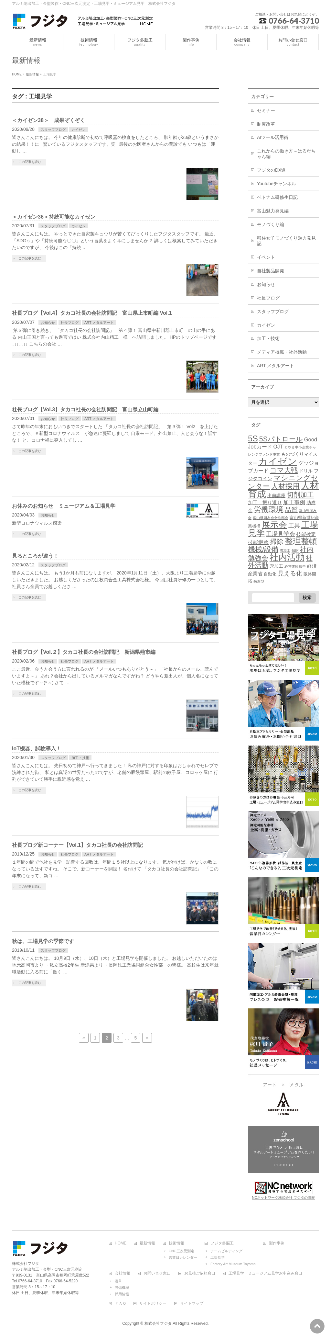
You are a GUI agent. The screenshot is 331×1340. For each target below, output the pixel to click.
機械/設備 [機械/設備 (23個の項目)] (263, 549)
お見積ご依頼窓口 (199, 1273)
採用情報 (122, 1294)
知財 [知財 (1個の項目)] (295, 550)
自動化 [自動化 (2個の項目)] (270, 574)
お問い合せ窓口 (157, 1273)
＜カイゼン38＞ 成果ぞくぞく (48, 120)
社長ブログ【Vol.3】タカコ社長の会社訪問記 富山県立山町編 (85, 409)
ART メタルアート (99, 322)
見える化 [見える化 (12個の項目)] (290, 573)
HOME (120, 1243)
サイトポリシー (152, 1303)
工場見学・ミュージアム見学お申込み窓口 (265, 1273)
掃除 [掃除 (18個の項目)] (276, 541)
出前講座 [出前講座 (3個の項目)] (276, 495)
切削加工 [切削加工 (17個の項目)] (300, 494)
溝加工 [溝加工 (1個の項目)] (285, 550)
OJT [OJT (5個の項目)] (278, 446)
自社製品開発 (270, 270)
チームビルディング (226, 1251)
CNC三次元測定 (181, 1251)
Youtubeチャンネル (276, 183)
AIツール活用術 (272, 137)
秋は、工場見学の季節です (43, 941)
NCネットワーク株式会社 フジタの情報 (283, 1197)
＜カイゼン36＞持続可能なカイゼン (53, 217)
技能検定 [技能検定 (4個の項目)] (306, 534)
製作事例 (276, 1243)
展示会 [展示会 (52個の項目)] (274, 524)
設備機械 (122, 1287)
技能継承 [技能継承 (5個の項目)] (258, 542)
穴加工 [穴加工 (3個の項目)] (276, 566)
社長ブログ (70, 322)
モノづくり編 (270, 224)
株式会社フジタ (158, 1323)
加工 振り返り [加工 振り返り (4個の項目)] (265, 502)
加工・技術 (80, 758)
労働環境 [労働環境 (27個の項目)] (268, 509)
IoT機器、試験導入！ (36, 748)
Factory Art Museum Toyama (233, 1264)
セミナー (266, 110)
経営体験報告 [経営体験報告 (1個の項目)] (295, 566)
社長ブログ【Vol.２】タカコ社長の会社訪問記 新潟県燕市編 (83, 652)
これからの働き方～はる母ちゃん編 (286, 153)
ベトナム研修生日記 (277, 197)
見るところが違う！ (35, 556)
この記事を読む (29, 162)
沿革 (118, 1281)
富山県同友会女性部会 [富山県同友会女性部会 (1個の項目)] (270, 518)
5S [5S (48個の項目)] (253, 438)
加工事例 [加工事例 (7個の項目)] (294, 502)
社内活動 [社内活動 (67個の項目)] (287, 557)
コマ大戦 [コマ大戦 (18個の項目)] (284, 470)
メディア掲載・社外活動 (282, 352)
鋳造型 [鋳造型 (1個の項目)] (258, 581)
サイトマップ (191, 1303)
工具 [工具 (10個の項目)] (294, 525)
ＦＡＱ (120, 1303)
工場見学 (217, 1257)
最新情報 (147, 1243)
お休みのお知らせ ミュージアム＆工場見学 (63, 506)
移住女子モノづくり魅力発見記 (286, 240)
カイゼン (78, 129)
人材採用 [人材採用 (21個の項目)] (285, 486)
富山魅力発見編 (273, 210)
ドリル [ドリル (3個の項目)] (306, 470)
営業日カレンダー (183, 1257)
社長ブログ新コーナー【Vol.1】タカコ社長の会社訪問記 (77, 845)
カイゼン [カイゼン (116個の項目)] (277, 461)
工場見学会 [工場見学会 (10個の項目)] (280, 533)
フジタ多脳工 (222, 1243)
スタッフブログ (53, 129)
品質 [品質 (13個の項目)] (291, 509)
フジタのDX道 (271, 170)
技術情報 (176, 1243)
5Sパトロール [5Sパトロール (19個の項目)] (281, 439)
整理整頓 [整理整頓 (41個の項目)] (301, 541)
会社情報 (122, 1273)
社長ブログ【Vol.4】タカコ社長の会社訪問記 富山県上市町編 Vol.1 (92, 313)
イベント (266, 257)
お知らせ (48, 322)
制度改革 (266, 124)
